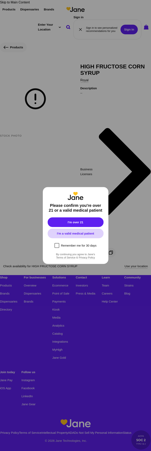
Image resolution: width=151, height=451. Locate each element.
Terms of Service (66, 257)
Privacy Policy (87, 257)
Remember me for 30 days (79, 245)
